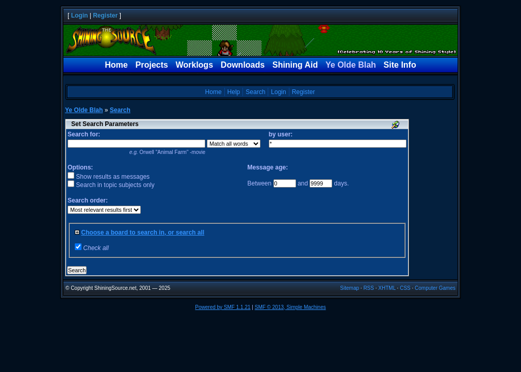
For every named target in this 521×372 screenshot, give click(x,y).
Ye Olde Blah (350, 64)
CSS (405, 288)
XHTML (387, 288)
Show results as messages (109, 176)
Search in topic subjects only (111, 185)
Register (105, 15)
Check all (95, 248)
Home (116, 64)
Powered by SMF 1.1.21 (222, 307)
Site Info (400, 64)
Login (79, 15)
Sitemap (349, 288)
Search (255, 92)
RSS (368, 288)
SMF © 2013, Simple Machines (290, 307)
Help (233, 92)
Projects (152, 64)
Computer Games (435, 288)
